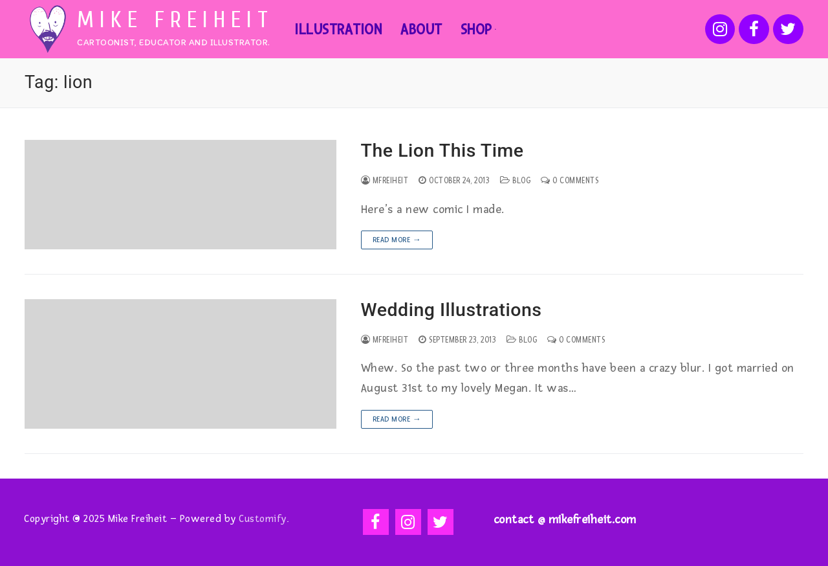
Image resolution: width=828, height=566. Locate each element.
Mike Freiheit (175, 20)
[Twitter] (788, 29)
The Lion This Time (442, 150)
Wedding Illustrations (451, 310)
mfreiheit (385, 180)
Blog (515, 180)
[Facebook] (754, 29)
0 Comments (569, 180)
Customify (263, 519)
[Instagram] (720, 29)
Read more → (397, 240)
